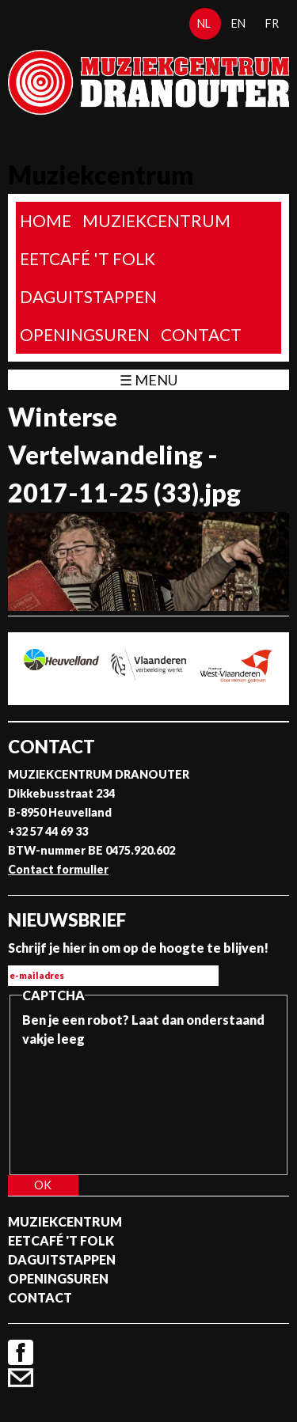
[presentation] (87, 1105)
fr (272, 23)
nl (204, 23)
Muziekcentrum (156, 220)
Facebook (20, 1352)
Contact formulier (58, 869)
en (238, 23)
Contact (201, 334)
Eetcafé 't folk (87, 258)
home (45, 220)
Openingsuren (85, 334)
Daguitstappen (88, 296)
